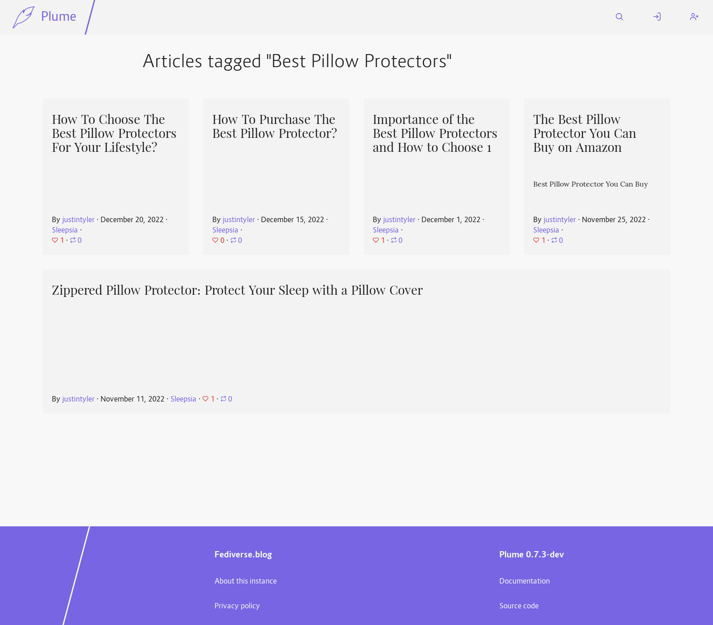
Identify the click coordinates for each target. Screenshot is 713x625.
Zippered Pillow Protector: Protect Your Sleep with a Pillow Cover (237, 290)
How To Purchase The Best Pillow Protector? (274, 126)
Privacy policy (237, 606)
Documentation (524, 582)
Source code (519, 606)
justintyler (78, 220)
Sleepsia (65, 231)
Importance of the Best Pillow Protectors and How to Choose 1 (435, 133)
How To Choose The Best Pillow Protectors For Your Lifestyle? (114, 133)
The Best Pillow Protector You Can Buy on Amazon (584, 133)
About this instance (246, 582)
